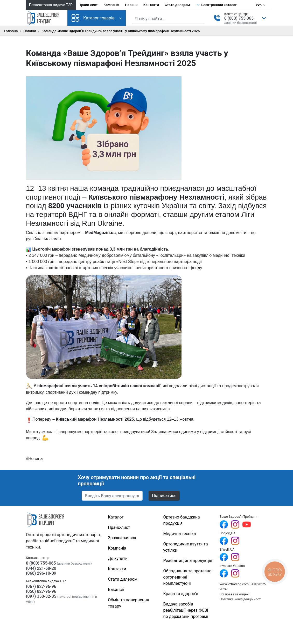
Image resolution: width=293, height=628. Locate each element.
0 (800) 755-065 (239, 18)
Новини (131, 5)
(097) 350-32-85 (41, 596)
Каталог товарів (93, 18)
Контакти (151, 5)
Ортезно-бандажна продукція (181, 520)
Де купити (118, 558)
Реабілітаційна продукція (187, 560)
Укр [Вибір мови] (259, 5)
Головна (11, 31)
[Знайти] (201, 18)
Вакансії (116, 589)
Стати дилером (177, 5)
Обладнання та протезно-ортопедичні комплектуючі (188, 577)
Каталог (115, 517)
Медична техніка (179, 533)
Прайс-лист (88, 5)
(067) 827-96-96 (41, 586)
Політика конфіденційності (241, 599)
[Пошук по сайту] (168, 19)
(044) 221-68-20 (41, 568)
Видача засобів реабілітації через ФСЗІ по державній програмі (185, 610)
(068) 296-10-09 (41, 573)
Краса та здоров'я (180, 593)
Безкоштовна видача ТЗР (51, 5)
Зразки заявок (122, 537)
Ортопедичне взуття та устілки (185, 547)
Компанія (111, 5)
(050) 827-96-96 (41, 591)
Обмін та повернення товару (128, 603)
